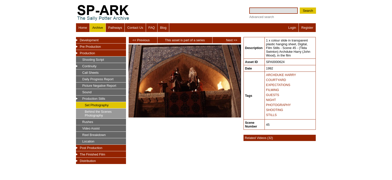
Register (307, 28)
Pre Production (90, 46)
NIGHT (271, 100)
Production (87, 53)
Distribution (88, 161)
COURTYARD (276, 80)
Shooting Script (93, 60)
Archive (97, 28)
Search (308, 10)
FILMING (272, 90)
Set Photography (96, 105)
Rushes (87, 122)
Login (292, 28)
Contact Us (135, 28)
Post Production (91, 148)
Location (88, 141)
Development (89, 40)
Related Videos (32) (259, 138)
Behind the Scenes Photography (98, 113)
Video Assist (91, 128)
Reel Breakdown (94, 135)
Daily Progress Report (98, 79)
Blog (163, 28)
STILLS (271, 115)
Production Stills (93, 98)
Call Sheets (90, 72)
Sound (87, 92)
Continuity (89, 66)
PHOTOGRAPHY (278, 105)
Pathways (115, 28)
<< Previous (141, 40)
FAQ (151, 28)
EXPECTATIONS (278, 85)
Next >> (231, 40)
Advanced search (261, 17)
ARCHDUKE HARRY (281, 75)
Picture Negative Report (99, 86)
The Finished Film (92, 154)
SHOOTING (274, 110)
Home (82, 28)
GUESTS (272, 95)
